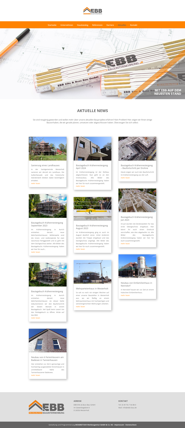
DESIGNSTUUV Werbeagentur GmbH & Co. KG (94, 425)
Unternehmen (66, 25)
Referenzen (97, 25)
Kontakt (133, 25)
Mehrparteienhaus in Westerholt (92, 288)
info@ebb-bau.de (130, 407)
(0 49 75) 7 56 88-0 (129, 405)
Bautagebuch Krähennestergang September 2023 (47, 224)
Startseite (52, 25)
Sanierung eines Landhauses (45, 165)
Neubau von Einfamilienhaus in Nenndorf (136, 284)
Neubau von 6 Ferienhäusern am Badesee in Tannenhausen (47, 358)
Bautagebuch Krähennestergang (47, 291)
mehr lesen (35, 183)
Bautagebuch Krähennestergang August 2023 (92, 227)
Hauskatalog (82, 25)
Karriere (110, 25)
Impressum (119, 425)
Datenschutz (131, 425)
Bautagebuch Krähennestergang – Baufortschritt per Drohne (137, 166)
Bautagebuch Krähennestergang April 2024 (92, 166)
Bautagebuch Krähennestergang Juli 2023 (137, 218)
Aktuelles (122, 25)
